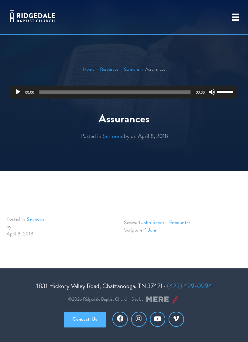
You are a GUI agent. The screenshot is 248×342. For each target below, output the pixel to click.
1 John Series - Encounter (164, 222)
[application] (124, 92)
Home (88, 69)
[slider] (115, 92)
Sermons (132, 69)
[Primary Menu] (235, 17)
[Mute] (212, 92)
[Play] (18, 92)
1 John (151, 230)
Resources (109, 69)
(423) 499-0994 (189, 286)
